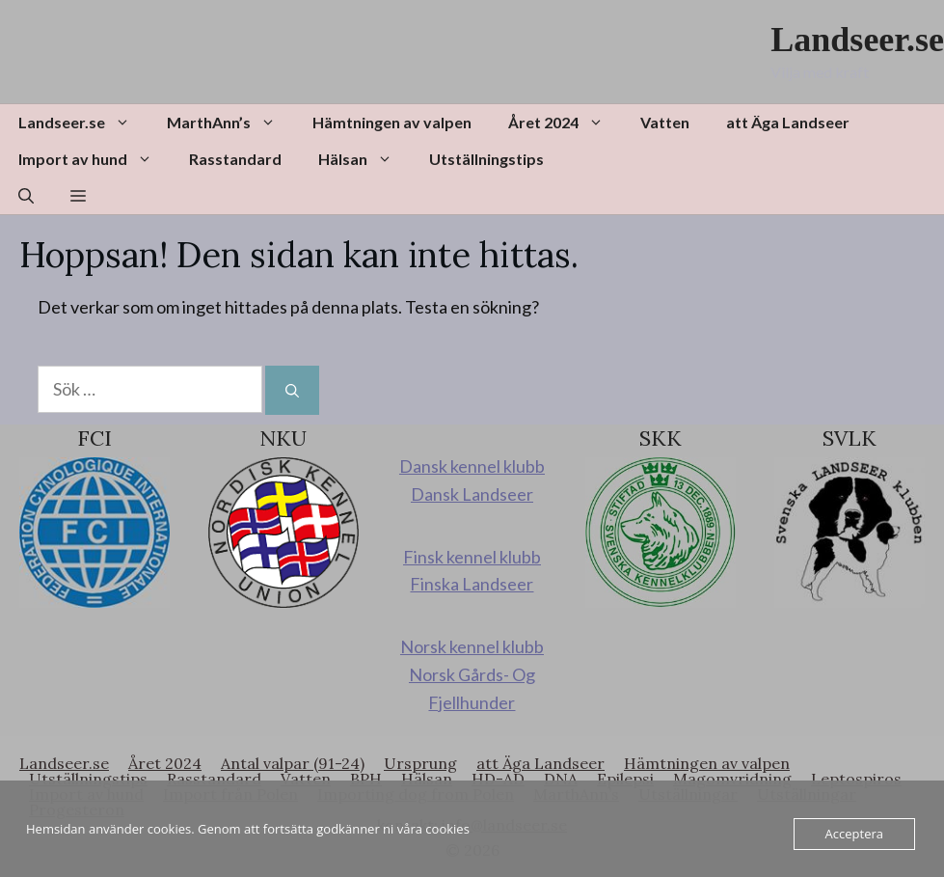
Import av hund (94, 159)
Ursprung (420, 763)
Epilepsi (625, 778)
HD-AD (498, 778)
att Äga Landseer (788, 122)
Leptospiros (856, 778)
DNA (561, 778)
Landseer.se (857, 39)
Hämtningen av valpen (392, 122)
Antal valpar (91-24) (292, 763)
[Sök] (292, 390)
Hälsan (364, 159)
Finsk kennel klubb (472, 556)
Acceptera (854, 833)
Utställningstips (486, 159)
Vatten (664, 122)
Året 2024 (565, 122)
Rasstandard (235, 159)
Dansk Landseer (472, 494)
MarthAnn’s (230, 122)
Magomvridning (732, 778)
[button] (26, 196)
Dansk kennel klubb (472, 466)
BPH (366, 778)
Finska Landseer (471, 583)
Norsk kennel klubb (472, 646)
